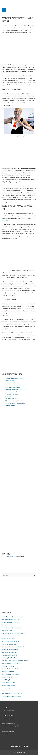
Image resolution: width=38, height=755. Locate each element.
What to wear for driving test (13, 385)
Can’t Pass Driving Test (8, 666)
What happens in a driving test (13, 401)
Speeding (8, 396)
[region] (19, 593)
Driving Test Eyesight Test (9, 644)
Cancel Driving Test (7, 688)
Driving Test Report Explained (10, 649)
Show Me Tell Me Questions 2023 (11, 622)
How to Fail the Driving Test (9, 652)
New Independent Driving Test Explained (13, 647)
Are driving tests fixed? (11, 398)
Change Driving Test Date (8, 685)
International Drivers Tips (8, 723)
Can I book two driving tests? (13, 382)
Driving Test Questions (8, 671)
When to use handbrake (11, 394)
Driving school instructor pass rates (15, 403)
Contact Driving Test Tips (8, 718)
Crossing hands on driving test (13, 392)
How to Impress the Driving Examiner (12, 693)
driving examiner (8, 304)
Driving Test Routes (7, 630)
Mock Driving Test (7, 680)
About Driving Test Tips (8, 715)
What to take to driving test (12, 387)
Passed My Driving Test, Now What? (11, 696)
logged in (11, 556)
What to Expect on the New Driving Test (12, 617)
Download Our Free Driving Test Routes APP (14, 633)
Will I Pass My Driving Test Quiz (10, 641)
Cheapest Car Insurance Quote (10, 668)
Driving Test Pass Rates (8, 638)
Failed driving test (10, 405)
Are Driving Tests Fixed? (8, 658)
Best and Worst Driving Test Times (11, 674)
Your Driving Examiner (8, 690)
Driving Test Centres (7, 625)
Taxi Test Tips (5, 734)
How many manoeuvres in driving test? (15, 389)
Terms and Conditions (8, 710)
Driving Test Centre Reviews (9, 636)
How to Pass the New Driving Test (11, 619)
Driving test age (9, 380)
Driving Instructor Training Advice (11, 726)
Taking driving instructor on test (14, 378)
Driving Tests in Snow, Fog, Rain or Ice (12, 663)
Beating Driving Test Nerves (9, 655)
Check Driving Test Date (8, 682)
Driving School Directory (8, 731)
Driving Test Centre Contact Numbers (12, 627)
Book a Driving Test (7, 677)
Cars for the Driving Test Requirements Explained (15, 660)
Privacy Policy (5, 708)
